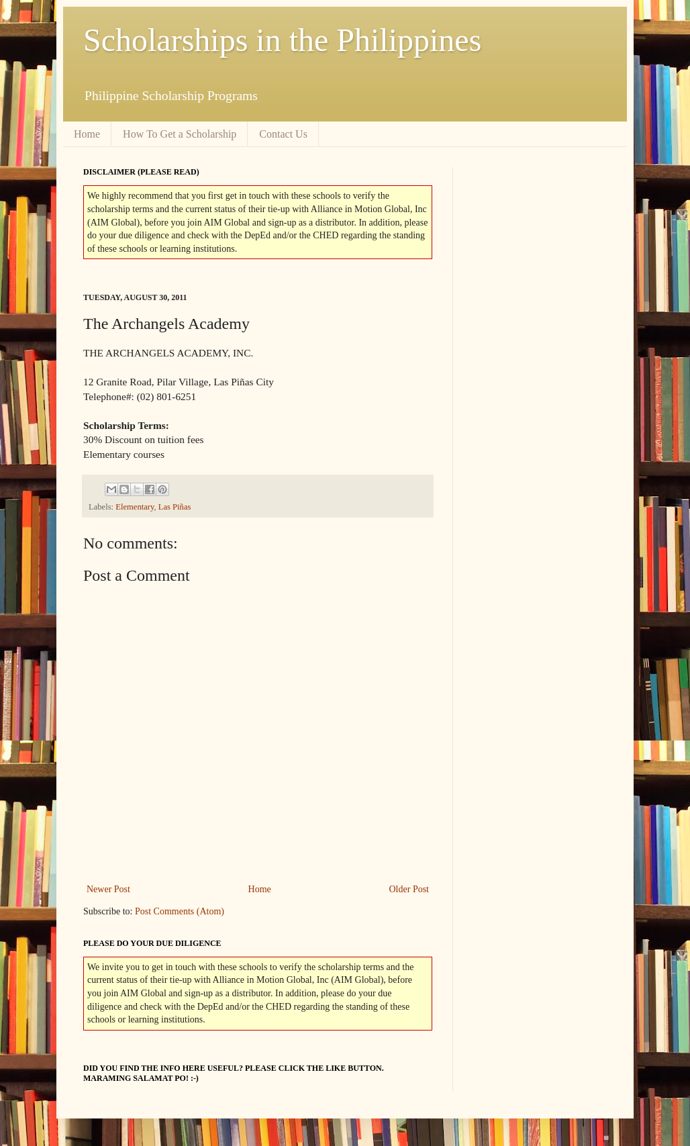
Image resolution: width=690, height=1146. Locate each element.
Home (87, 134)
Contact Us (283, 134)
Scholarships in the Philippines (282, 40)
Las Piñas (174, 507)
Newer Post (108, 889)
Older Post (409, 889)
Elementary (134, 507)
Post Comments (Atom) (179, 911)
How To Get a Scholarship (179, 134)
